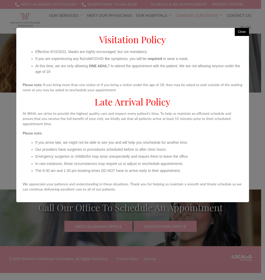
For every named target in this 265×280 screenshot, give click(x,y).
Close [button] (242, 32)
